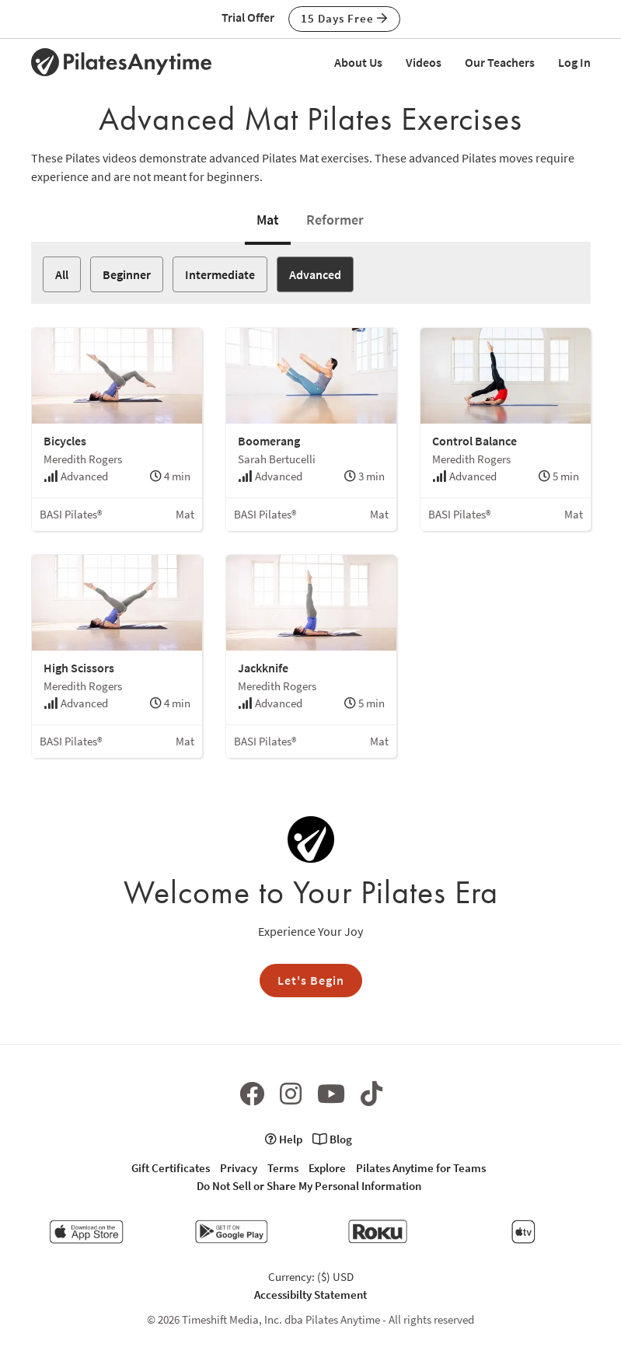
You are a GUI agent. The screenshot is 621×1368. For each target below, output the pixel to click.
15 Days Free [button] (344, 18)
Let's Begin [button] (310, 980)
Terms (282, 1167)
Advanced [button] (315, 274)
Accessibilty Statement (310, 1294)
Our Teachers (500, 62)
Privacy (238, 1167)
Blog (332, 1139)
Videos (423, 62)
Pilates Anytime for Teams (421, 1167)
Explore (327, 1167)
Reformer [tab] (335, 220)
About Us (358, 62)
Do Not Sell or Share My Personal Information (309, 1185)
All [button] (61, 274)
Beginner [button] (127, 274)
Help (283, 1139)
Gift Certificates (170, 1167)
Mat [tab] (267, 220)
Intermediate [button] (220, 274)
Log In (574, 62)
